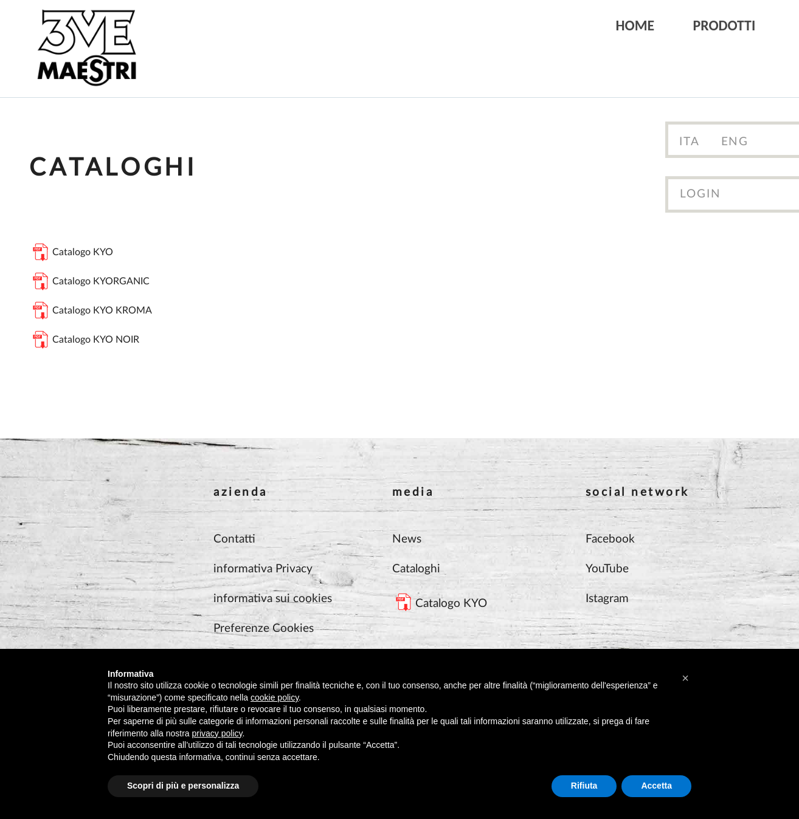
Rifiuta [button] (584, 785)
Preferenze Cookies (263, 628)
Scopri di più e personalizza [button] (183, 785)
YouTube (607, 569)
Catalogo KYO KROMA (102, 310)
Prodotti (724, 25)
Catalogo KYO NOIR (95, 339)
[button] (685, 678)
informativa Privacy (263, 569)
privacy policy (217, 733)
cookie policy (275, 697)
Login (700, 194)
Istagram (607, 599)
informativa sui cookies (272, 599)
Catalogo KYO (82, 252)
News (406, 539)
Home (635, 25)
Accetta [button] (656, 785)
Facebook (610, 539)
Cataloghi (416, 569)
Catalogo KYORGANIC (101, 281)
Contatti (234, 539)
